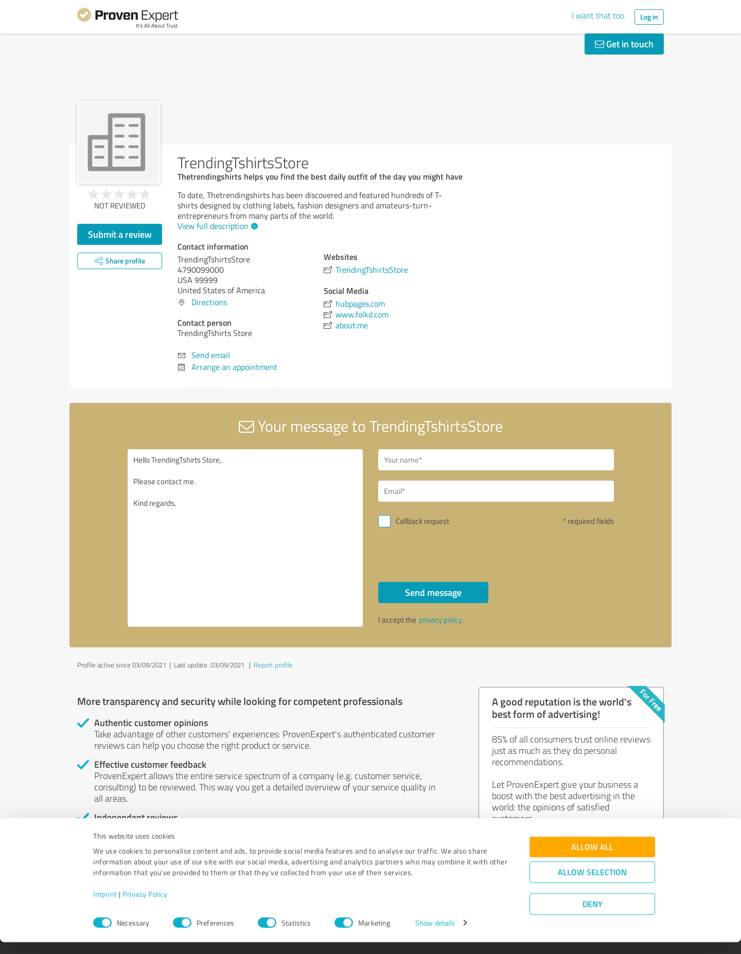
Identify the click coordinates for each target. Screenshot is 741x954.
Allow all (592, 858)
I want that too (598, 15)
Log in (649, 17)
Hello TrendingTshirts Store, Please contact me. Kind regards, (245, 538)
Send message (433, 592)
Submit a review (120, 234)
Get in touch (624, 43)
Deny (593, 916)
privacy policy (440, 619)
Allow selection (592, 884)
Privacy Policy (144, 906)
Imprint (105, 906)
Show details (435, 935)
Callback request (422, 521)
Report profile (273, 664)
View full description (216, 226)
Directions (209, 302)
